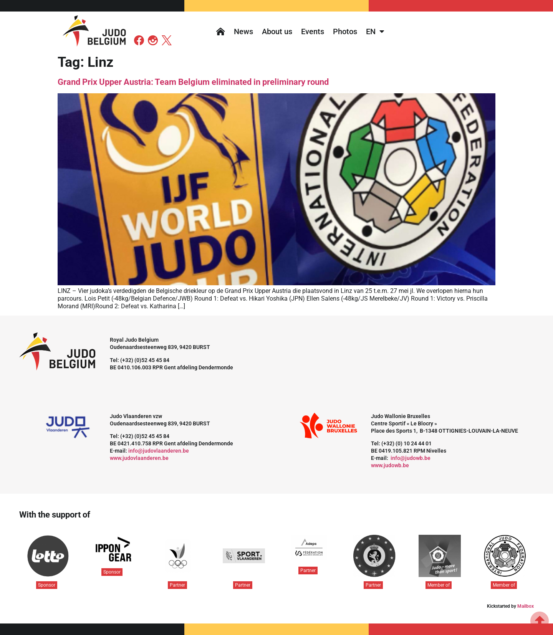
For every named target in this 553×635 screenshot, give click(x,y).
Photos (345, 31)
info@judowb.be (410, 458)
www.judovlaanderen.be (139, 458)
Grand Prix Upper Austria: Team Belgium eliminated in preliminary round (193, 82)
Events (312, 31)
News (243, 31)
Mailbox (525, 606)
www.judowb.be (390, 465)
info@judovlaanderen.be (158, 451)
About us (277, 31)
